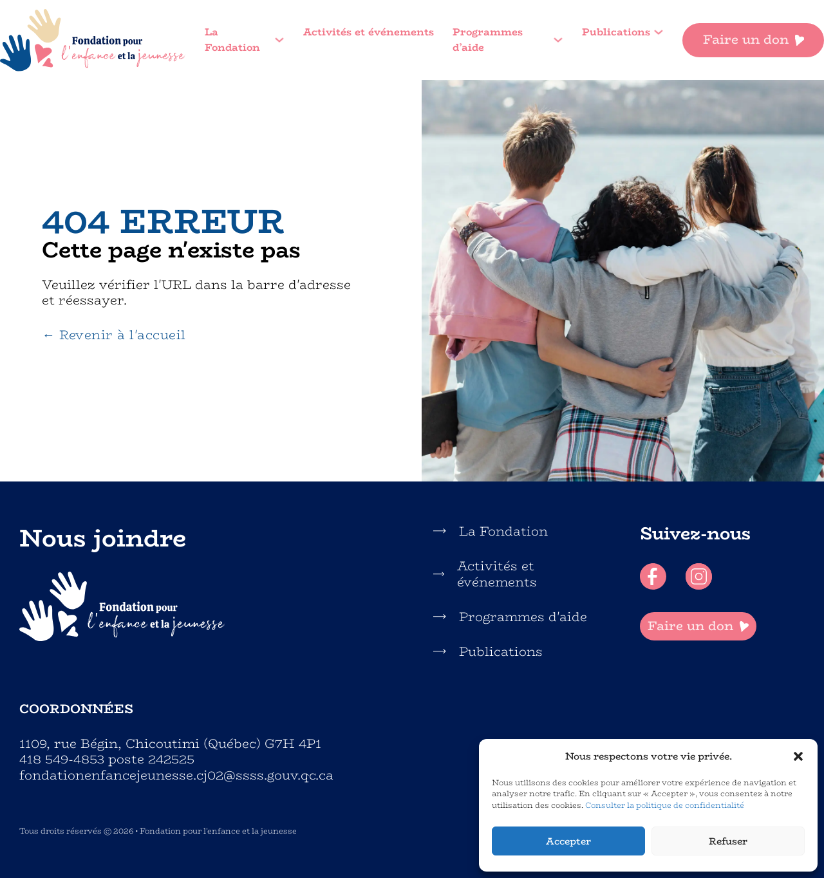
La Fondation (232, 40)
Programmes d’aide (488, 40)
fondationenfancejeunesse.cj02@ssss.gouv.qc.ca (176, 775)
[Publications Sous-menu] (658, 32)
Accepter (568, 841)
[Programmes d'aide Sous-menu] (558, 40)
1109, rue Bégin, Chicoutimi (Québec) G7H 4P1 (170, 744)
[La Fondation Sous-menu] (279, 40)
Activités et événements (368, 32)
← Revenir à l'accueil (113, 335)
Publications (616, 32)
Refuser (728, 841)
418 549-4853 (61, 759)
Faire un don (753, 39)
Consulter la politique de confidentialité (664, 805)
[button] (798, 756)
